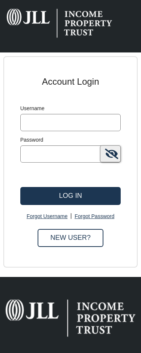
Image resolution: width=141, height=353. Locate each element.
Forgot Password (94, 216)
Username (32, 108)
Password (31, 140)
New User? (70, 237)
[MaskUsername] (70, 122)
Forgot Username (47, 216)
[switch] (110, 153)
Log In (70, 195)
